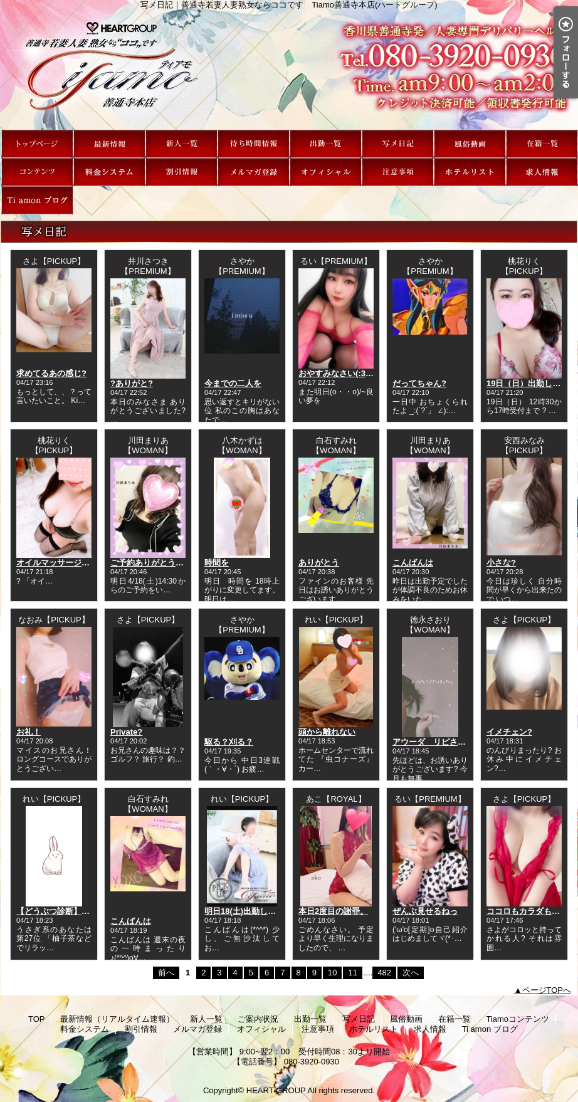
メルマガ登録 (254, 172)
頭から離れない (326, 732)
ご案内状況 (254, 144)
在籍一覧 (542, 144)
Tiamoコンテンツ (37, 172)
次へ (410, 972)
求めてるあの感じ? (51, 373)
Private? (126, 732)
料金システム (109, 172)
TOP (37, 144)
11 (352, 972)
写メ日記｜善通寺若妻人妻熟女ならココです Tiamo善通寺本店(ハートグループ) (289, 69)
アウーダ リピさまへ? (435, 742)
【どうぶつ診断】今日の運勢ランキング (89, 911)
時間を (216, 562)
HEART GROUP (276, 1090)
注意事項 (398, 172)
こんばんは (412, 562)
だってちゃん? (419, 383)
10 (332, 972)
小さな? (501, 562)
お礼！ (28, 732)
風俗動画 (470, 144)
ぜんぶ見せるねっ (425, 911)
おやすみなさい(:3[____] (343, 373)
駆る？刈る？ (228, 742)
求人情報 (542, 172)
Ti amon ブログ (37, 200)
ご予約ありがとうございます (163, 562)
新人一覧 (181, 144)
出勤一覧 (326, 144)
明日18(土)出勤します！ (248, 911)
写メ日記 (398, 144)
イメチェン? (509, 732)
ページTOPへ (547, 990)
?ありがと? (131, 383)
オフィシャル (326, 172)
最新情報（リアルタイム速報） (109, 144)
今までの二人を (232, 383)
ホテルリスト (470, 172)
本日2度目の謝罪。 (333, 911)
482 (384, 972)
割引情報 (181, 172)
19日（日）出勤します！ (531, 383)
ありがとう (318, 562)
